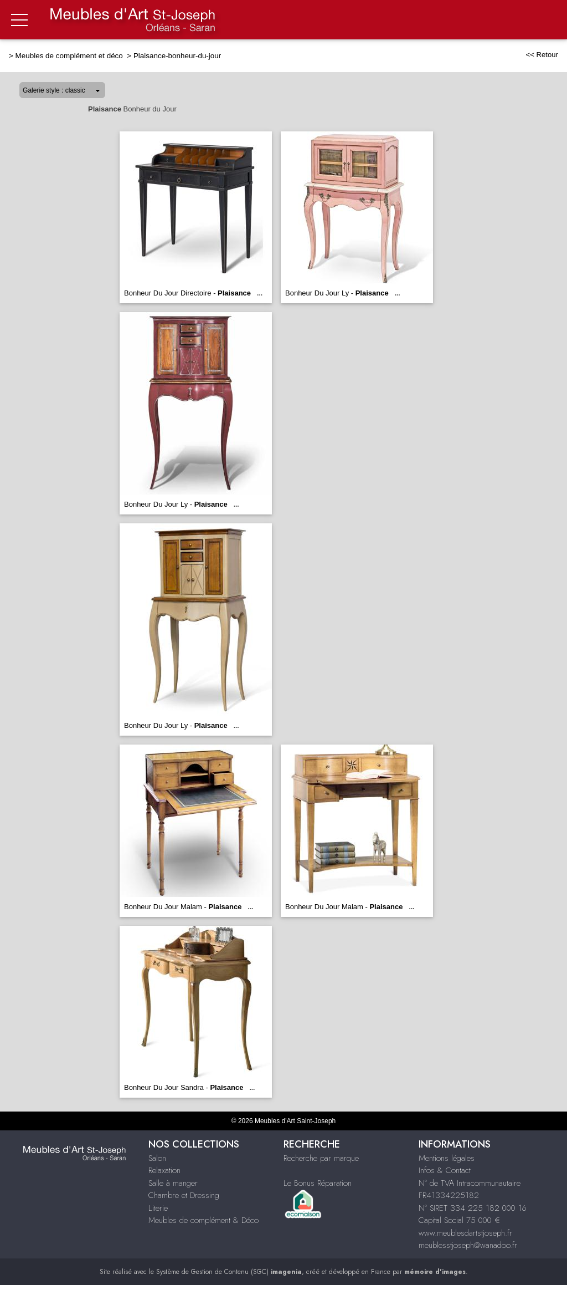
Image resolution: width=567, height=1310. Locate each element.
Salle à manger (173, 1183)
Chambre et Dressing (183, 1195)
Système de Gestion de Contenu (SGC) (229, 1272)
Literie (158, 1208)
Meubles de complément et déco (70, 56)
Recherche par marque (321, 1158)
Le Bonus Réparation (318, 1183)
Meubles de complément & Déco (203, 1220)
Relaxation (164, 1170)
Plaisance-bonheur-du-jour (177, 56)
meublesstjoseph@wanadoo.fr (468, 1245)
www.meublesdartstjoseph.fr (465, 1233)
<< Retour (541, 54)
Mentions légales (447, 1158)
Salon (157, 1158)
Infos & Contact (445, 1170)
